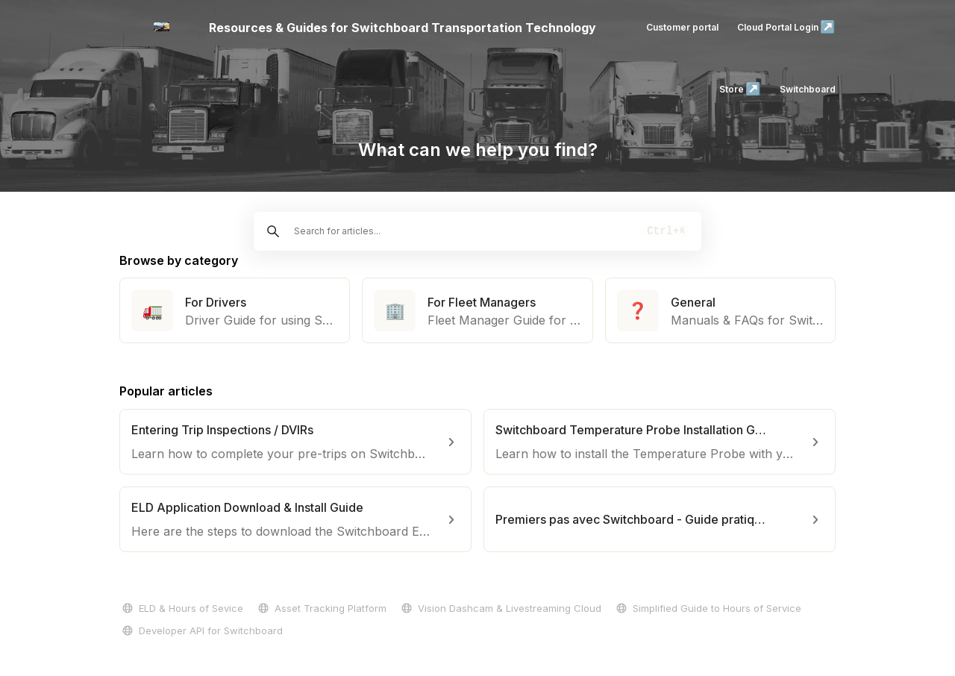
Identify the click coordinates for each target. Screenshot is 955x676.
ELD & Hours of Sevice (181, 608)
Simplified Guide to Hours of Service (707, 608)
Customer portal (682, 27)
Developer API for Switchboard (201, 630)
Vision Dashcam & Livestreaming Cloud (499, 608)
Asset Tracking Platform (320, 608)
